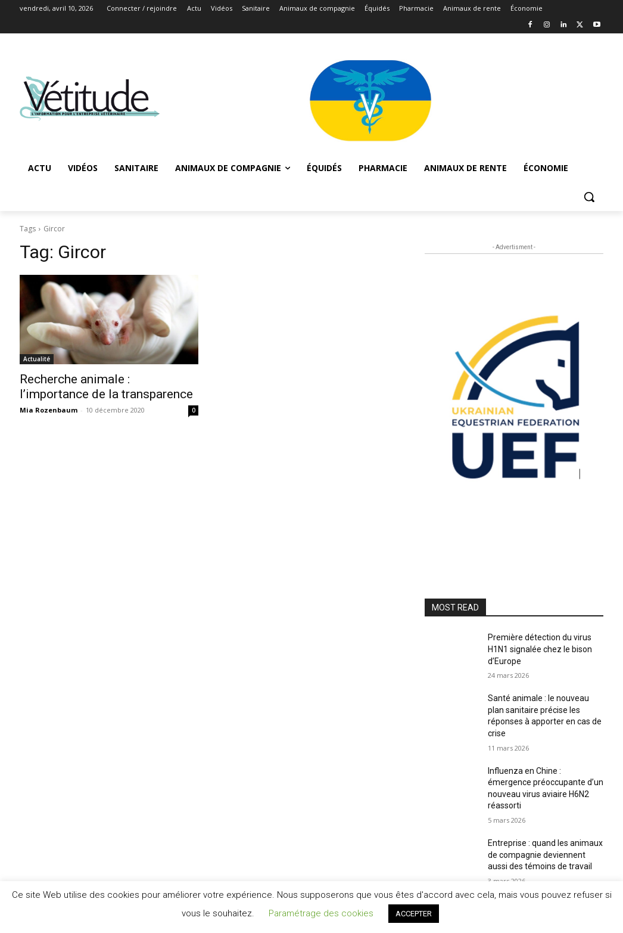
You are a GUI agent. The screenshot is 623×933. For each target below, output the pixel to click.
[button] (589, 196)
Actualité (36, 359)
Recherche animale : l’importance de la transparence (106, 386)
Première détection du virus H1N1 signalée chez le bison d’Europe (540, 649)
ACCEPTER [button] (413, 913)
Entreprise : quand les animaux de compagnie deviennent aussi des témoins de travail (545, 854)
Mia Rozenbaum (48, 409)
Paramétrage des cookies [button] (321, 913)
